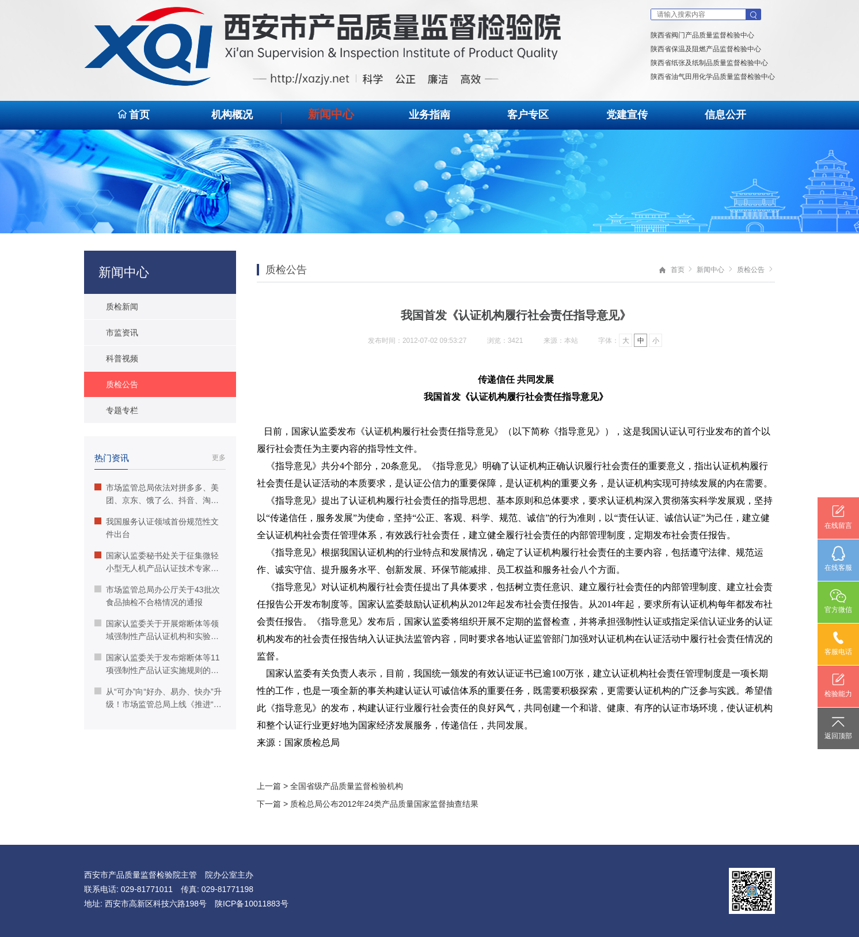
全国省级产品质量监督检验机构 (346, 786)
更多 (219, 458)
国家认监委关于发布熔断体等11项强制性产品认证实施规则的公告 (157, 665)
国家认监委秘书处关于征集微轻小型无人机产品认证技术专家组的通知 (156, 563)
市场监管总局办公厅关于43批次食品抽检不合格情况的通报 (157, 596)
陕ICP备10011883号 (251, 903)
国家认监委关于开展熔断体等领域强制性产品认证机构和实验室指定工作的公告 (156, 631)
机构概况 (232, 114)
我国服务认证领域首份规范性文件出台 (156, 528)
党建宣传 (627, 114)
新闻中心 (331, 114)
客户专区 (528, 114)
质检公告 (751, 270)
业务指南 (429, 114)
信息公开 (725, 114)
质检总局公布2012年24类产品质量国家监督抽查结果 (384, 803)
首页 (133, 114)
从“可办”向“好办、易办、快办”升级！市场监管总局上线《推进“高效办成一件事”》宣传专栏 (158, 699)
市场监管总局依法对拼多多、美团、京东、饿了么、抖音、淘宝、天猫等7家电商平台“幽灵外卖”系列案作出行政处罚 (156, 495)
